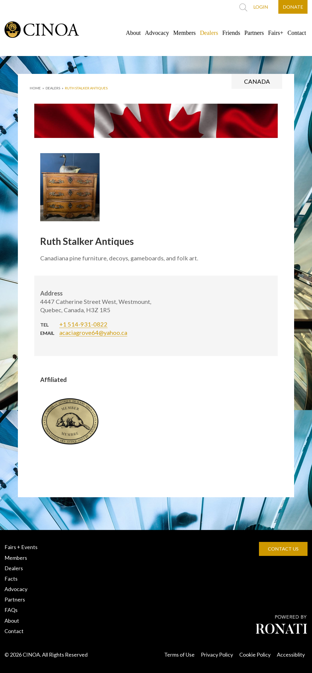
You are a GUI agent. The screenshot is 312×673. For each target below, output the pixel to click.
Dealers (209, 32)
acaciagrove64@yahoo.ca (93, 332)
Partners (254, 32)
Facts (11, 578)
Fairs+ (275, 32)
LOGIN (260, 7)
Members (184, 32)
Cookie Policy (255, 654)
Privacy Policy (217, 654)
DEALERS (53, 88)
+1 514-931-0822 (83, 324)
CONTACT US (283, 548)
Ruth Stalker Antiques (86, 88)
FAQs (11, 610)
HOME (35, 88)
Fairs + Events (21, 547)
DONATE (293, 7)
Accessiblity (291, 654)
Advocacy (157, 32)
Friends (231, 32)
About (133, 32)
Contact (297, 32)
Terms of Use (179, 654)
